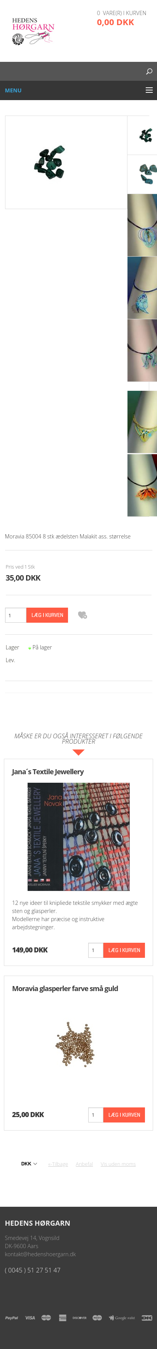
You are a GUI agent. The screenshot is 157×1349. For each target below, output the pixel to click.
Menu (13, 90)
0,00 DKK (115, 21)
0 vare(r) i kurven (122, 13)
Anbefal (84, 1163)
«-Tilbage (58, 1163)
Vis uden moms (118, 1163)
